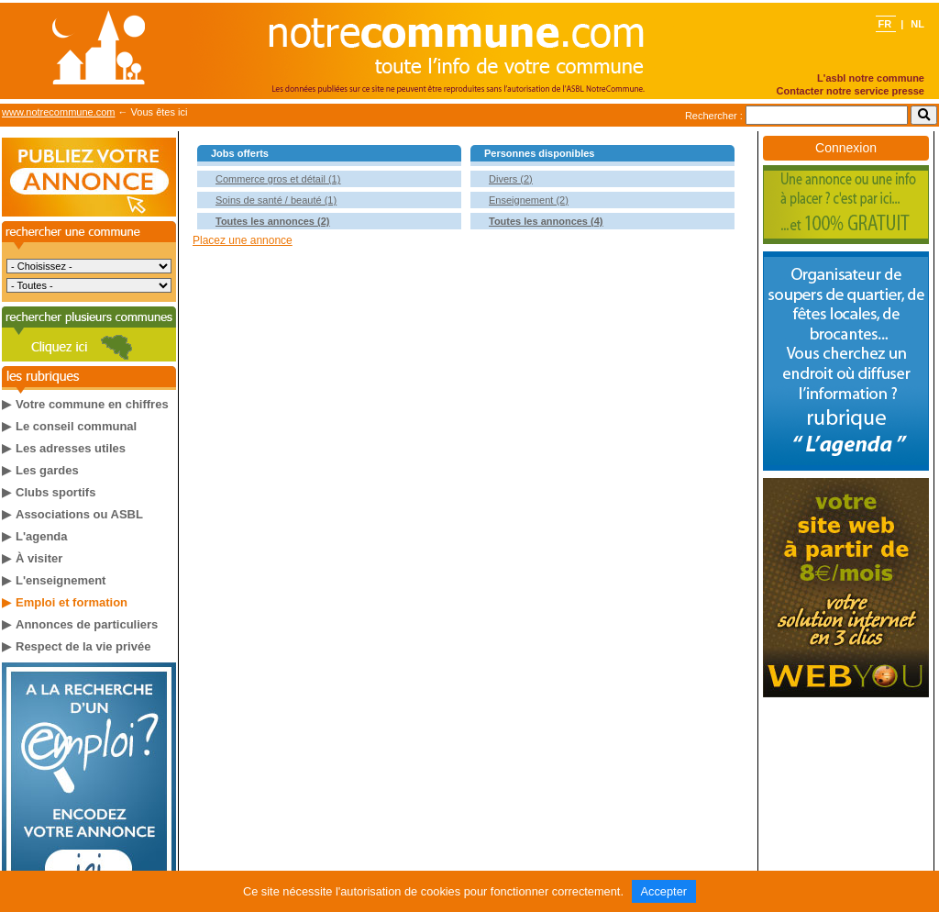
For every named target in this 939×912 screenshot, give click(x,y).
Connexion (846, 147)
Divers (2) (511, 178)
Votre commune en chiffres (92, 404)
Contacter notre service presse (850, 90)
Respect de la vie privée (83, 646)
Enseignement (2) (529, 200)
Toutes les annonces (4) (546, 221)
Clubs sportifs (55, 492)
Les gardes (47, 470)
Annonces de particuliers (87, 624)
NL (917, 23)
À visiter (39, 558)
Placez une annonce (243, 240)
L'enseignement (60, 580)
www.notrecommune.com (59, 111)
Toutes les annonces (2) (272, 221)
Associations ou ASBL (79, 514)
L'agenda (42, 536)
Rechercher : (714, 115)
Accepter (664, 891)
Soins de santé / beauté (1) (276, 200)
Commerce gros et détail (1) (277, 178)
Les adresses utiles (71, 448)
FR (886, 23)
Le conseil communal (76, 426)
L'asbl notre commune (870, 77)
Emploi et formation (71, 602)
